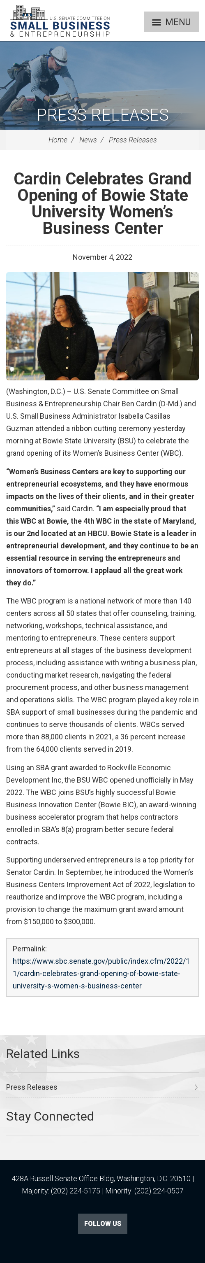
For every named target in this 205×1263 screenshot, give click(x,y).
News (88, 139)
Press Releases (103, 115)
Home (57, 139)
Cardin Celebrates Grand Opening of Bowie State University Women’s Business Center (102, 203)
